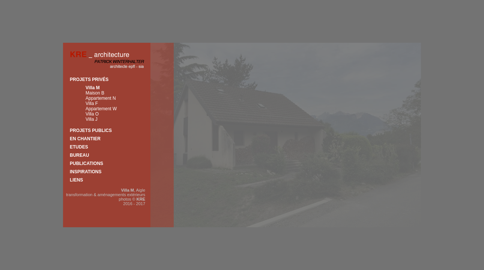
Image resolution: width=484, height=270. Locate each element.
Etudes (79, 147)
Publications (86, 163)
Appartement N (101, 98)
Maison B (95, 93)
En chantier (85, 138)
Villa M (93, 87)
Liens (76, 180)
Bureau (79, 155)
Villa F (92, 103)
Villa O (92, 114)
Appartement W (101, 108)
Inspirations (85, 171)
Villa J (92, 119)
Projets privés (89, 79)
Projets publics (91, 130)
